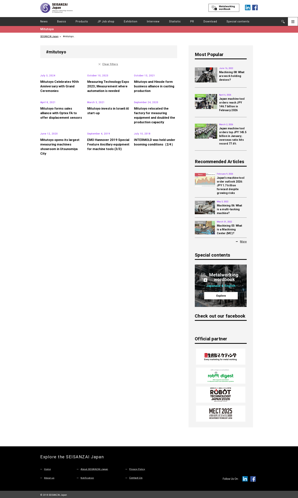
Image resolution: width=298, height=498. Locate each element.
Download (210, 21)
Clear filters (110, 64)
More (243, 241)
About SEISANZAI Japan (95, 467)
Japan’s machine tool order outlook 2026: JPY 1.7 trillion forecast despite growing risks (230, 185)
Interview (153, 21)
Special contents (238, 21)
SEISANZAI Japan (49, 36)
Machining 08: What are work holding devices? (232, 76)
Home (47, 467)
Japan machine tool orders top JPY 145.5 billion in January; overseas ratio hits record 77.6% (232, 136)
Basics (61, 21)
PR (192, 21)
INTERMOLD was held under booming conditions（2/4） (155, 233)
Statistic (175, 21)
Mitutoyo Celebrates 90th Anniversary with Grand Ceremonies (60, 114)
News (44, 21)
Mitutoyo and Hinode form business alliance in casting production (155, 114)
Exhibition (130, 21)
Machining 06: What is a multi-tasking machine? (229, 209)
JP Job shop (105, 21)
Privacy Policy (137, 467)
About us (49, 476)
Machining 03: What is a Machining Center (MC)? (229, 229)
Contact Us (135, 476)
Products (82, 21)
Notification (88, 476)
